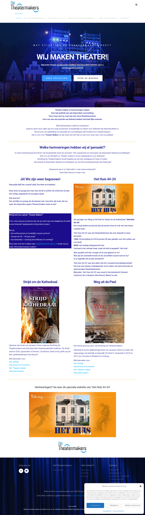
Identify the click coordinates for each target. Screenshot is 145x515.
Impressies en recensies (19, 365)
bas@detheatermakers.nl (46, 244)
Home (19, 18)
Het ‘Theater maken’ (17, 368)
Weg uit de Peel (107, 18)
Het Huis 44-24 (55, 18)
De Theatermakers (33, 18)
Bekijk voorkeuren (132, 505)
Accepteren (95, 505)
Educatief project (16, 371)
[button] (140, 486)
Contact (125, 18)
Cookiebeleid (107, 511)
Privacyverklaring (118, 511)
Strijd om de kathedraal (81, 18)
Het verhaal (14, 362)
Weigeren (114, 505)
